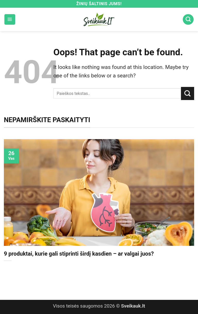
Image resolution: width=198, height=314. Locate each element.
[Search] (188, 19)
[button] (9, 19)
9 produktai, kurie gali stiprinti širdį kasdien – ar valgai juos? (79, 253)
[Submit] (187, 93)
